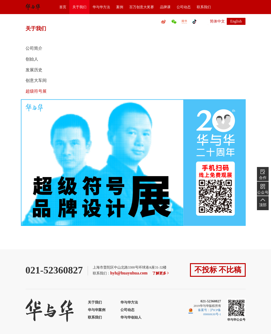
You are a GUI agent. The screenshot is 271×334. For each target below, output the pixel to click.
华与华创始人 (130, 317)
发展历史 (34, 70)
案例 (119, 7)
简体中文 (217, 21)
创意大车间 (36, 80)
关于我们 (79, 7)
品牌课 (165, 7)
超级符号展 (36, 91)
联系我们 (204, 7)
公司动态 (184, 7)
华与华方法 (101, 7)
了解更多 (161, 273)
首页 (62, 7)
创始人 (32, 59)
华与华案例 (96, 310)
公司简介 (34, 48)
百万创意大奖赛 (141, 7)
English (236, 21)
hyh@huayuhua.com (129, 273)
